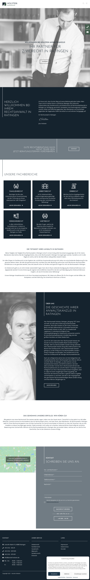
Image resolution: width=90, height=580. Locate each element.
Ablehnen (66, 574)
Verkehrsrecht (36, 553)
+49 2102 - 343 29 (63, 518)
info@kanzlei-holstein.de (11, 557)
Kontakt (80, 111)
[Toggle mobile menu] (87, 3)
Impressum (75, 577)
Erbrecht (34, 555)
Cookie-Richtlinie (61, 577)
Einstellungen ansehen (80, 574)
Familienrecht (36, 547)
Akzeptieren (54, 574)
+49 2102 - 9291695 (10, 551)
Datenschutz (69, 577)
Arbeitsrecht (35, 544)
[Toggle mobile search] (83, 3)
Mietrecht (35, 551)
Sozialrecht (35, 549)
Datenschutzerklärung (52, 502)
